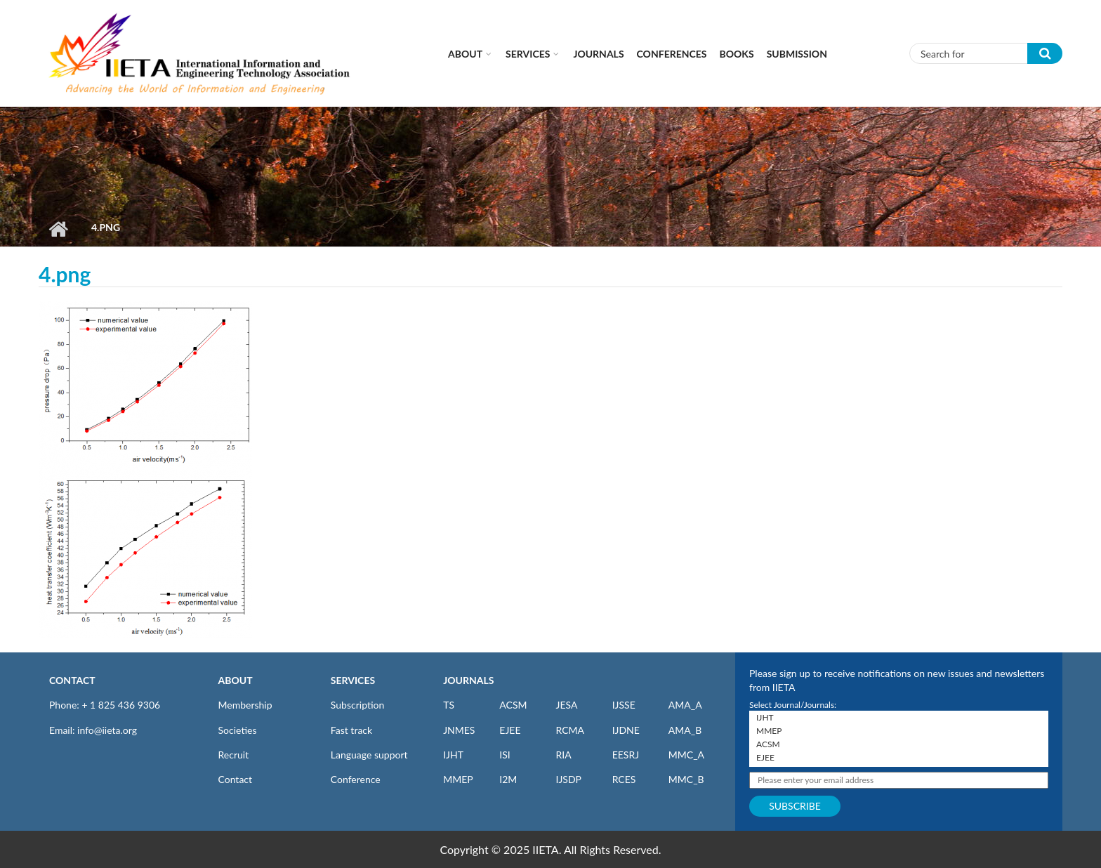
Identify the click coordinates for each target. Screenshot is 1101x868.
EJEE (509, 730)
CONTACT (72, 680)
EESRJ (625, 755)
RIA (563, 755)
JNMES (459, 730)
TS (448, 705)
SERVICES (353, 680)
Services (528, 54)
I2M (508, 779)
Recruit (233, 755)
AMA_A (685, 705)
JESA (566, 705)
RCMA (569, 730)
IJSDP (568, 779)
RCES (624, 779)
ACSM (513, 705)
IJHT (453, 755)
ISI (504, 755)
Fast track (351, 730)
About (465, 54)
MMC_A (686, 755)
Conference (356, 779)
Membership (245, 705)
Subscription (357, 705)
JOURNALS (468, 680)
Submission (797, 54)
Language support (369, 755)
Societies (237, 730)
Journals (598, 54)
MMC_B (686, 779)
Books (737, 54)
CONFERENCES (672, 54)
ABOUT (235, 680)
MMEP (458, 779)
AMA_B (684, 730)
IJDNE (626, 730)
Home (58, 228)
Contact (235, 779)
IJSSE (623, 705)
